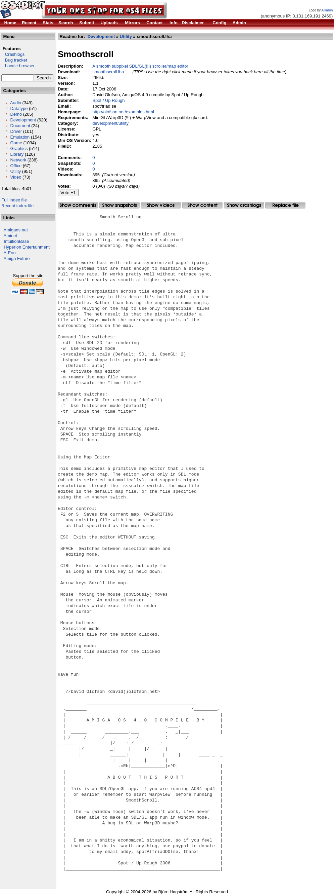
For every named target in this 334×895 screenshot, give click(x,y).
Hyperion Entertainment (27, 247)
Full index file (14, 199)
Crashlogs (13, 54)
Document (20, 125)
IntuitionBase (16, 241)
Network (18, 159)
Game (16, 142)
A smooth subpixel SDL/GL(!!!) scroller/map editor (140, 66)
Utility (15, 171)
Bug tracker (14, 60)
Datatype (19, 108)
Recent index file (17, 205)
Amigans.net (16, 229)
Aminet (10, 235)
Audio (15, 102)
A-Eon (10, 252)
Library (16, 154)
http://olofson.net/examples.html (123, 111)
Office (15, 165)
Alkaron (327, 10)
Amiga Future (17, 258)
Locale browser (18, 65)
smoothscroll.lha (108, 71)
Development (23, 119)
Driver (16, 131)
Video (15, 177)
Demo (16, 114)
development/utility (110, 123)
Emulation (20, 137)
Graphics (19, 148)
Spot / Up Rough (108, 100)
